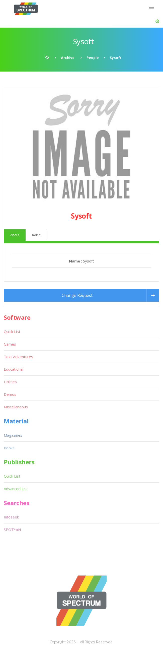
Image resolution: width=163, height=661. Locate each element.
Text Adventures (18, 356)
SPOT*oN (12, 529)
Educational (13, 369)
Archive (67, 57)
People (93, 57)
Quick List (12, 331)
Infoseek (11, 516)
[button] (157, 21)
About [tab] (14, 235)
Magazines (13, 435)
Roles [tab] (36, 235)
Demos (10, 394)
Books (9, 447)
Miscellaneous (16, 406)
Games (10, 344)
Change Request (77, 295)
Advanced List (16, 488)
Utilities (10, 381)
